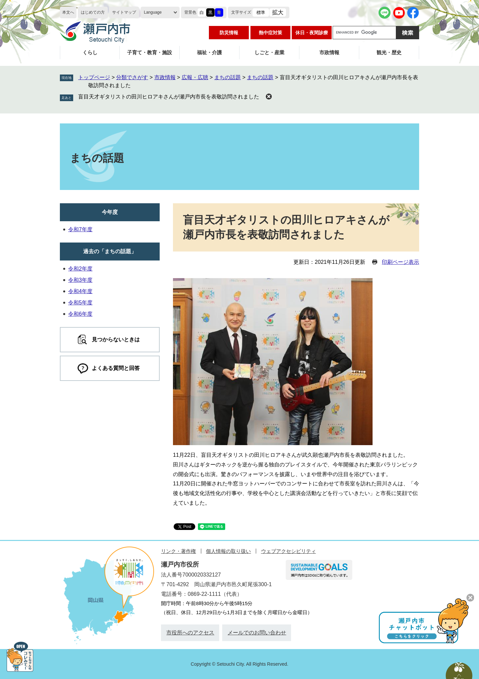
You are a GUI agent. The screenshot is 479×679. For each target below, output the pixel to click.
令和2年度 (80, 268)
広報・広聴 (195, 77)
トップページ (94, 77)
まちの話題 (227, 77)
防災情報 (229, 32)
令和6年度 (80, 314)
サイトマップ (124, 12)
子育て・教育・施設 (149, 52)
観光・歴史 (389, 52)
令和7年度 (80, 229)
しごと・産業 (269, 52)
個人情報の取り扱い (228, 551)
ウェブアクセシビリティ (288, 551)
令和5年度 (80, 302)
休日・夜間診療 (311, 32)
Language (153, 12)
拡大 (277, 12)
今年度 (110, 212)
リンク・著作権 (178, 551)
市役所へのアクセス (190, 632)
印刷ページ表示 (400, 262)
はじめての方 (93, 12)
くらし (89, 52)
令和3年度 (80, 280)
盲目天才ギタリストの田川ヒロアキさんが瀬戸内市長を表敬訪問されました (168, 96)
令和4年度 (80, 291)
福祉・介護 (209, 52)
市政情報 (329, 52)
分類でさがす (132, 77)
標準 (260, 12)
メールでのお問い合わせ (257, 632)
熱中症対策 (270, 32)
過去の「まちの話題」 (109, 251)
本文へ (68, 12)
